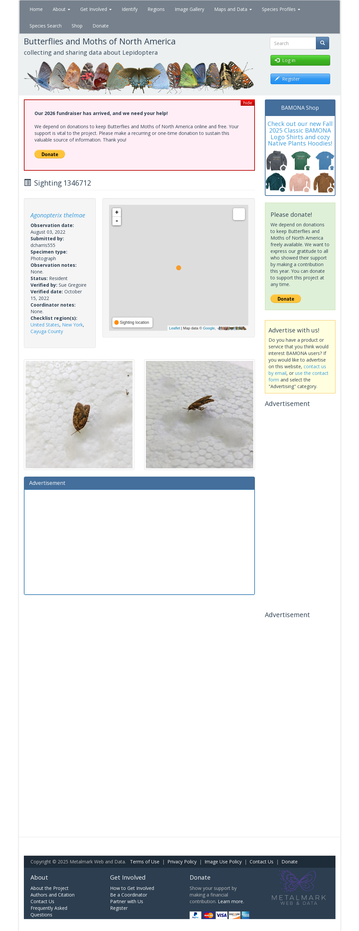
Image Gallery (189, 9)
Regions (156, 9)
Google (208, 328)
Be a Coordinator (128, 895)
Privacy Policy (182, 861)
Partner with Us (126, 901)
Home (36, 9)
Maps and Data (233, 9)
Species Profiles (281, 9)
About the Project (49, 888)
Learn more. (231, 901)
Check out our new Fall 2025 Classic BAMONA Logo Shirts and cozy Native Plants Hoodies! (300, 133)
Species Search (46, 26)
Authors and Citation (52, 895)
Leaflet (174, 328)
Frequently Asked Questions (48, 911)
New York (72, 324)
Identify (130, 9)
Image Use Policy (223, 861)
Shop (77, 26)
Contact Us (261, 861)
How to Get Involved (132, 888)
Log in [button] (285, 60)
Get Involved (96, 9)
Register (119, 908)
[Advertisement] (140, 541)
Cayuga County (46, 331)
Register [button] (287, 79)
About (61, 9)
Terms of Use (144, 861)
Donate (100, 26)
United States (44, 324)
